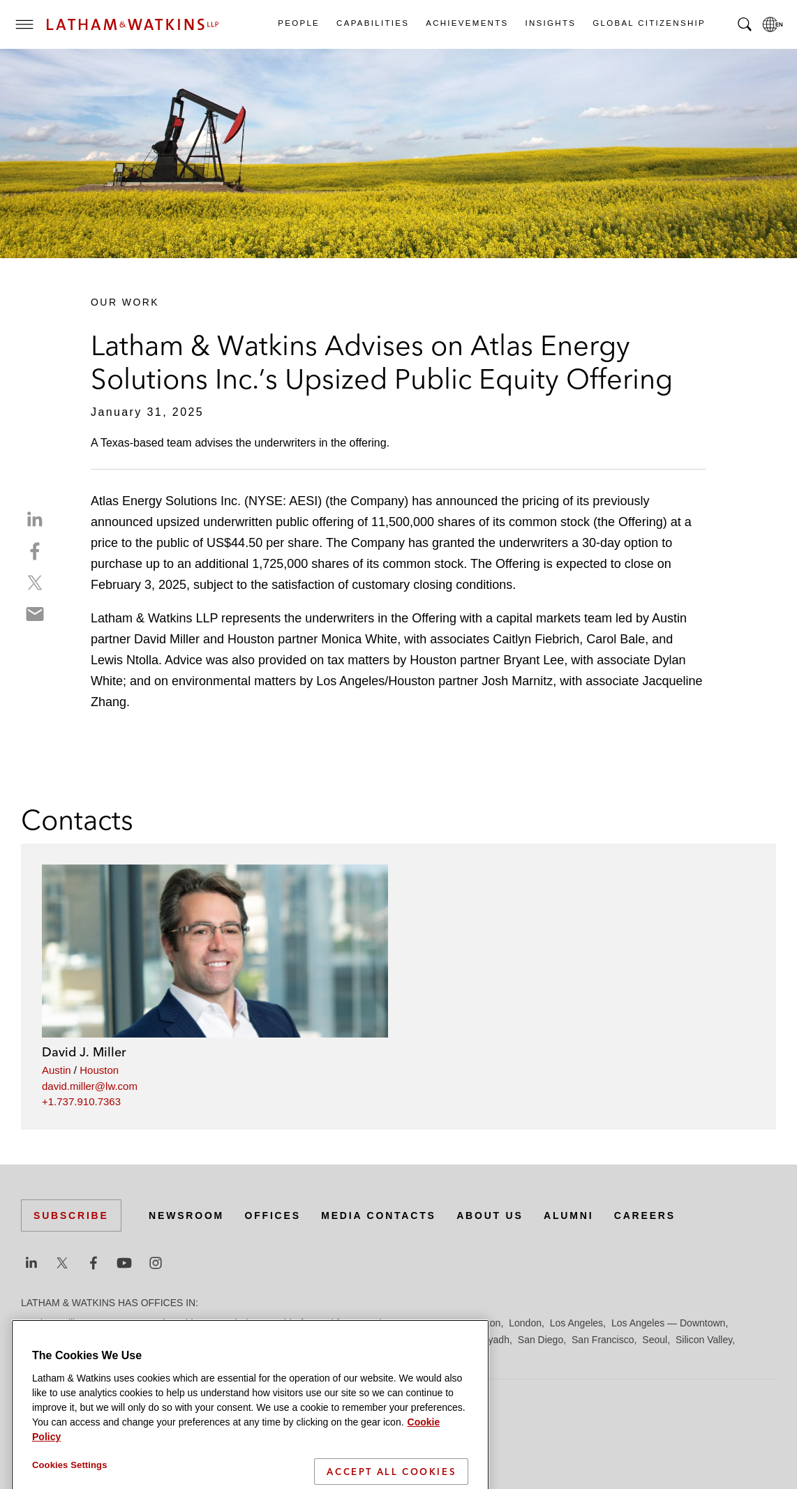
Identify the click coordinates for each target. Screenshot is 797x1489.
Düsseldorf (279, 1323)
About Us (489, 1215)
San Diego (540, 1339)
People (298, 23)
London (525, 1323)
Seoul (654, 1339)
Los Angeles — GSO (66, 1339)
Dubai (235, 1323)
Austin (56, 1070)
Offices (273, 1215)
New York (345, 1339)
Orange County (407, 1339)
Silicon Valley (704, 1339)
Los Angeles (576, 1323)
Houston (99, 1070)
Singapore (43, 1356)
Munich (301, 1339)
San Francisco (603, 1339)
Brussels (151, 1323)
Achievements (466, 23)
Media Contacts (378, 1215)
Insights (550, 23)
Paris (460, 1339)
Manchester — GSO (202, 1339)
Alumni (568, 1215)
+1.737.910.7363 (81, 1101)
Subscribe (71, 1215)
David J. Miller (84, 1052)
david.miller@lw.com (89, 1086)
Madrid (134, 1339)
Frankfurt (330, 1323)
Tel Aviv (90, 1356)
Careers (645, 1215)
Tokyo (127, 1356)
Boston (109, 1323)
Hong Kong (431, 1323)
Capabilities (372, 23)
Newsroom (186, 1215)
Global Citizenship (648, 23)
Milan (265, 1339)
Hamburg (379, 1323)
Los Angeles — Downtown (668, 1323)
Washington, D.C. (206, 1356)
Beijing (71, 1323)
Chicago (196, 1323)
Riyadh (494, 1339)
